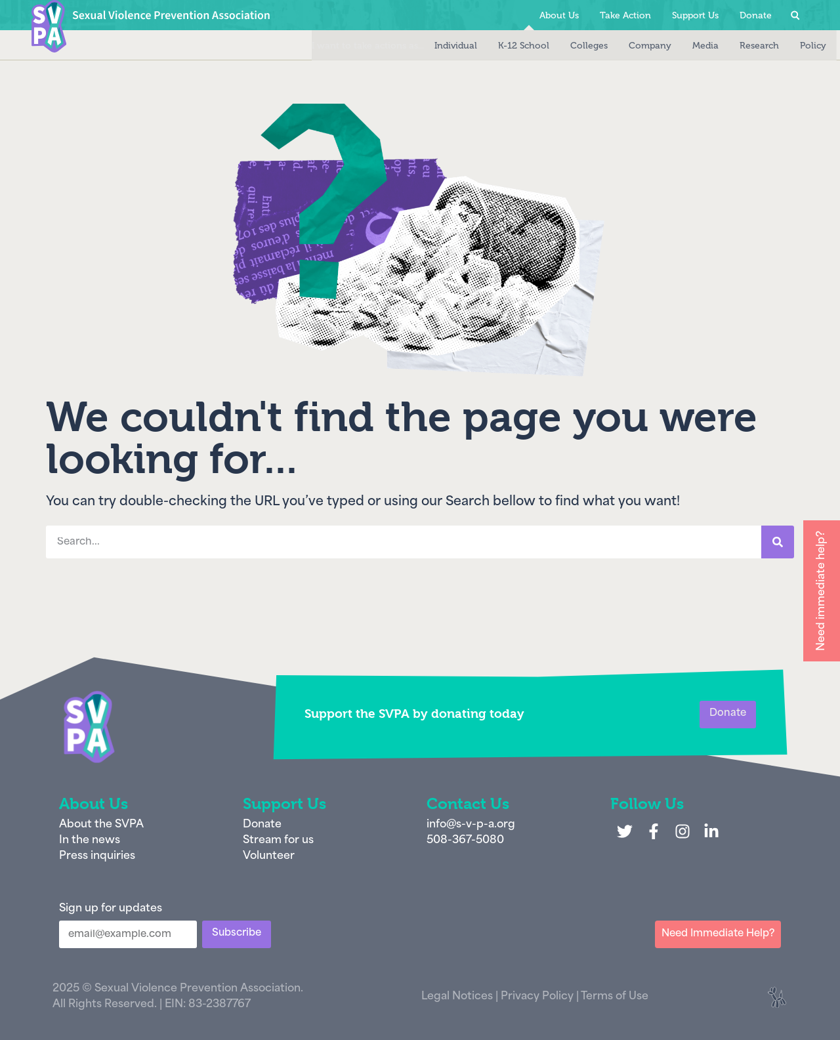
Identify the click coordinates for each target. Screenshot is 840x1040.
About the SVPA (101, 825)
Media (677, 46)
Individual (427, 46)
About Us (559, 15)
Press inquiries (97, 856)
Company (621, 46)
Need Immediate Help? (718, 934)
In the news (89, 840)
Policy (785, 46)
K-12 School (495, 46)
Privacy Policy (537, 996)
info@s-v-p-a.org (471, 825)
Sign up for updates (110, 909)
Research (731, 46)
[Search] (777, 542)
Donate (756, 15)
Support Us (695, 15)
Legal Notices (457, 996)
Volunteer (269, 856)
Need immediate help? (821, 591)
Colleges (560, 46)
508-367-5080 (465, 840)
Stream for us (278, 840)
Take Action (625, 15)
